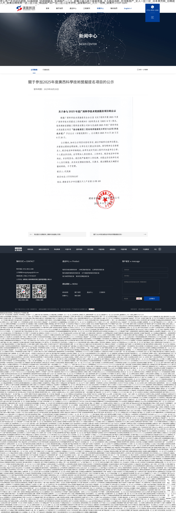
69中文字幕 (88, 331)
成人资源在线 (123, 501)
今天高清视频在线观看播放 (17, 370)
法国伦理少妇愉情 (124, 338)
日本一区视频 (141, 318)
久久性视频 (158, 486)
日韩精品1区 (49, 385)
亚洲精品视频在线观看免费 (163, 320)
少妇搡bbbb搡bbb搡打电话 (130, 335)
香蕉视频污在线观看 (43, 396)
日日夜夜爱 (86, 460)
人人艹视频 (71, 364)
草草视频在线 (4, 418)
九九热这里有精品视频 (105, 435)
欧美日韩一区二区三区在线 (58, 440)
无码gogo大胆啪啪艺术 (109, 346)
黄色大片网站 (32, 499)
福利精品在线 (50, 425)
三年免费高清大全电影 (27, 322)
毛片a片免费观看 (133, 397)
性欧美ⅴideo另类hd (68, 327)
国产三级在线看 (156, 338)
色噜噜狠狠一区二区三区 (68, 385)
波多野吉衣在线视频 (123, 353)
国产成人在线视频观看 (75, 477)
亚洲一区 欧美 (95, 497)
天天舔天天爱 (86, 508)
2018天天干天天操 (123, 383)
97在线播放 (55, 375)
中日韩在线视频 (33, 436)
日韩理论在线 (154, 364)
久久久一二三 (88, 414)
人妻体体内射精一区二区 (95, 457)
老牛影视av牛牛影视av (93, 396)
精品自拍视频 (17, 425)
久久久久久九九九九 (145, 361)
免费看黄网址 (92, 364)
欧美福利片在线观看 (101, 368)
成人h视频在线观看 (79, 348)
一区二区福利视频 (16, 331)
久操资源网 (94, 440)
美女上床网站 (131, 421)
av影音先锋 (142, 455)
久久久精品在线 (19, 414)
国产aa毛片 (50, 374)
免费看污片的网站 (67, 421)
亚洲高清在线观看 (12, 442)
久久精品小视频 (21, 350)
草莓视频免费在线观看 (55, 316)
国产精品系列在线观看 (71, 425)
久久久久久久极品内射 (115, 364)
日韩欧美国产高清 (153, 481)
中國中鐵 (124, 249)
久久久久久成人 (87, 362)
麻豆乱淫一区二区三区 (127, 372)
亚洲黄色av (120, 449)
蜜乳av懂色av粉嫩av (93, 342)
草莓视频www (123, 342)
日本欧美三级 (34, 333)
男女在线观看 (140, 346)
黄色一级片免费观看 (169, 475)
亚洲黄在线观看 (136, 364)
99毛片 (115, 329)
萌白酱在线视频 (128, 333)
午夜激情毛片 (33, 410)
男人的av (119, 322)
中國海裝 (101, 249)
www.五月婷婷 (23, 368)
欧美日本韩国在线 (129, 377)
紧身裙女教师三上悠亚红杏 (102, 427)
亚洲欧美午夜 (97, 359)
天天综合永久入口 (95, 468)
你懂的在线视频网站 (56, 335)
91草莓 (9, 397)
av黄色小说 (89, 359)
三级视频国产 (82, 469)
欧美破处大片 (57, 405)
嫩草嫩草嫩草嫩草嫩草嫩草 (53, 390)
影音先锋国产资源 (32, 350)
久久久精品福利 (151, 449)
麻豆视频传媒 (82, 342)
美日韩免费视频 (159, 445)
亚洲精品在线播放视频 (159, 333)
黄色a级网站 (20, 399)
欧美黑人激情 (63, 348)
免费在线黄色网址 (158, 385)
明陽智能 (30, 249)
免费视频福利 (113, 383)
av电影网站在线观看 (77, 338)
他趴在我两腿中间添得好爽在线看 (11, 335)
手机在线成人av (152, 414)
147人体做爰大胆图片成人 (78, 366)
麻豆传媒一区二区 (20, 401)
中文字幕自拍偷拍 (109, 477)
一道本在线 (99, 377)
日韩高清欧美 (8, 505)
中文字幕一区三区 (59, 473)
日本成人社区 (124, 409)
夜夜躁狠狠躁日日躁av (110, 357)
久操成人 (100, 322)
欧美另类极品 (150, 466)
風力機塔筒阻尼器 (68, 276)
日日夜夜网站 (161, 431)
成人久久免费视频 (62, 475)
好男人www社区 (27, 497)
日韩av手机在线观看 (25, 488)
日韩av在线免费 (155, 394)
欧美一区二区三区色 (53, 505)
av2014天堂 (140, 418)
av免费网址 (163, 473)
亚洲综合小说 (136, 468)
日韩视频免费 (51, 455)
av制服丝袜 (57, 451)
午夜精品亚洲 (63, 383)
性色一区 (30, 316)
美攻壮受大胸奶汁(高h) (22, 326)
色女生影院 (19, 468)
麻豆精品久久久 (112, 331)
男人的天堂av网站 (21, 392)
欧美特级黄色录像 (23, 486)
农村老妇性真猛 (69, 351)
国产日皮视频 (151, 445)
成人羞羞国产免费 (110, 355)
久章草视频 (99, 333)
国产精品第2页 (146, 460)
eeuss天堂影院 (41, 385)
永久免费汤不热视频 (83, 346)
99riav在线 (111, 368)
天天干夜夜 (34, 375)
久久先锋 (128, 320)
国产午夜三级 (19, 403)
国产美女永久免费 (79, 340)
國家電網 (79, 249)
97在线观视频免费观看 (94, 361)
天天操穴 (15, 505)
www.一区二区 (7, 466)
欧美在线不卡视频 (55, 396)
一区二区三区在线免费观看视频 (126, 329)
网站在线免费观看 (99, 327)
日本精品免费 (152, 397)
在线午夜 (68, 499)
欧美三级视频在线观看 (56, 327)
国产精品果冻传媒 (95, 416)
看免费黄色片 (108, 420)
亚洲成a (61, 486)
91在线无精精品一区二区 (23, 431)
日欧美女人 (45, 316)
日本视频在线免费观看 (123, 433)
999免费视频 (90, 506)
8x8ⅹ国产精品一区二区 (22, 436)
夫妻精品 (4, 495)
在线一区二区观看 (15, 375)
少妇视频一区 (35, 484)
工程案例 (102, 292)
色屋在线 (136, 316)
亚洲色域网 (140, 324)
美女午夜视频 (135, 455)
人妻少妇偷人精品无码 (91, 397)
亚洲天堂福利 (90, 493)
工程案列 (86, 8)
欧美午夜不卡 (86, 497)
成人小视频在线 (139, 471)
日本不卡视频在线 (77, 416)
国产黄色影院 (51, 368)
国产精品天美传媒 (73, 444)
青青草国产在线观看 (97, 433)
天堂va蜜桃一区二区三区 (37, 421)
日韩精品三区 (32, 501)
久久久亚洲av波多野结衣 (48, 331)
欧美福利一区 (98, 348)
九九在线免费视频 (56, 418)
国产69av (157, 429)
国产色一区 (48, 342)
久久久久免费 (36, 464)
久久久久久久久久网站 (41, 377)
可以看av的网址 (9, 379)
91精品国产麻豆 (63, 453)
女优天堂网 (71, 322)
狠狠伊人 (38, 372)
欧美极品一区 (78, 508)
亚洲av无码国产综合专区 (90, 394)
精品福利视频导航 (98, 477)
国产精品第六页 (143, 431)
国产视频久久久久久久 (169, 392)
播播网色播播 (15, 512)
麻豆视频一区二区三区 (84, 386)
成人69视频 (51, 362)
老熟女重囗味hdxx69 (82, 385)
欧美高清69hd (72, 468)
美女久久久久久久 (71, 410)
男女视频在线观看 (33, 420)
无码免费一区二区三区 (27, 457)
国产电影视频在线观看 (165, 370)
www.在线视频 (21, 324)
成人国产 (115, 348)
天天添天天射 (162, 481)
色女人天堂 (71, 493)
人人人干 (158, 379)
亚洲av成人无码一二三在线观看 (84, 390)
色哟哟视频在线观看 (84, 458)
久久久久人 (133, 396)
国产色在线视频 (41, 490)
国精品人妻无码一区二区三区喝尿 (28, 355)
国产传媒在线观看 (129, 407)
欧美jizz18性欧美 (62, 444)
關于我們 (59, 8)
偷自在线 (151, 350)
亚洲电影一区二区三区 (77, 435)
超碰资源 (80, 318)
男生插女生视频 (104, 320)
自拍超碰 (63, 353)
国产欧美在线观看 (13, 501)
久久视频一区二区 (133, 444)
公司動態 (34, 69)
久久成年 (98, 375)
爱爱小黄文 (158, 490)
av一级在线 (128, 348)
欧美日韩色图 (114, 427)
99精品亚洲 (28, 435)
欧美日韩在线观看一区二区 (7, 329)
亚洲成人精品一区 (26, 375)
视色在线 (41, 460)
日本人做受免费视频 (33, 397)
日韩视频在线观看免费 (156, 392)
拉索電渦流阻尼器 (98, 270)
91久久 (124, 421)
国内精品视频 (150, 455)
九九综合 (70, 414)
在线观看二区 (89, 355)
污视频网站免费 (152, 396)
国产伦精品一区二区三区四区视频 (92, 436)
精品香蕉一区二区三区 (61, 394)
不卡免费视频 (78, 374)
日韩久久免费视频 (105, 458)
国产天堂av (23, 337)
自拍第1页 (9, 337)
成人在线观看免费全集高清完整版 (95, 453)
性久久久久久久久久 (136, 433)
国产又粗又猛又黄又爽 (150, 471)
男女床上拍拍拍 (57, 421)
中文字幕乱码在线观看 (16, 508)
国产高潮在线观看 (107, 348)
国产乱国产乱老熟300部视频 (29, 329)
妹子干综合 (83, 381)
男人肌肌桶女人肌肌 (31, 324)
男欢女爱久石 (116, 484)
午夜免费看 (72, 453)
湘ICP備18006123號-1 (23, 309)
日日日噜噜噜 (119, 368)
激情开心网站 (153, 353)
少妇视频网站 (134, 414)
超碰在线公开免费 (107, 351)
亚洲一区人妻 (148, 351)
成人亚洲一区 (37, 331)
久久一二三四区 (45, 359)
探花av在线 (80, 468)
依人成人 (68, 435)
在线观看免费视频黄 (83, 410)
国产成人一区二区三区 (142, 359)
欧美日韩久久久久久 (69, 337)
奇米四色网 (165, 350)
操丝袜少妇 (115, 342)
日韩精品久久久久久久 (148, 409)
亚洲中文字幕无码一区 (8, 361)
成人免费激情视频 (26, 374)
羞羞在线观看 (42, 394)
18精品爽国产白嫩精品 (168, 423)
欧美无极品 (74, 372)
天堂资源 (79, 488)
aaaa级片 (152, 327)
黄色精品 (51, 324)
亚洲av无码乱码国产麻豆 (92, 320)
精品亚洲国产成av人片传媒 (156, 359)
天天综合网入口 (44, 435)
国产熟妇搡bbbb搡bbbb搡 (93, 510)
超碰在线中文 (72, 447)
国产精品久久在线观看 (7, 327)
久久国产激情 (125, 403)
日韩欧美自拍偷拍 (80, 493)
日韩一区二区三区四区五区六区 (111, 460)
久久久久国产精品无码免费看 (15, 475)
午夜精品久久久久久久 (61, 401)
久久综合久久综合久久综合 (46, 366)
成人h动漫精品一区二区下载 (60, 458)
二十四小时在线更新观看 (66, 375)
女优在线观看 (40, 320)
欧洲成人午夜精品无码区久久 (16, 479)
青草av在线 (109, 475)
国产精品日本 (92, 377)
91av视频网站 (161, 397)
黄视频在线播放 (112, 414)
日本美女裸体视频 (159, 466)
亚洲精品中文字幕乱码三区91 (62, 366)
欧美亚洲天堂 (11, 409)
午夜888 (107, 453)
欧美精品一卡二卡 (131, 350)
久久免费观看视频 (36, 429)
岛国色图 (155, 316)
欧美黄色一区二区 (148, 322)
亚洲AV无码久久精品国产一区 (42, 322)
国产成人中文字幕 (125, 460)
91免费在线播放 (145, 386)
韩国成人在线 (26, 477)
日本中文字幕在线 (72, 495)
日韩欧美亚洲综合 (93, 490)
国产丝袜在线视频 (143, 327)
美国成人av (99, 403)
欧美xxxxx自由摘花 (155, 331)
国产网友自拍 (6, 421)
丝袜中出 (171, 429)
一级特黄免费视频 (62, 447)
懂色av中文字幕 (171, 416)
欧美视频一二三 (52, 493)
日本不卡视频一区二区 (90, 357)
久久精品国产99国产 (124, 331)
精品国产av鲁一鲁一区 (20, 366)
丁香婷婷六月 (79, 440)
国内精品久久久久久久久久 (20, 316)
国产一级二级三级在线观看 (127, 351)
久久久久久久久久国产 (135, 409)
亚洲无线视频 (90, 327)
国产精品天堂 (56, 353)
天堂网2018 (153, 501)
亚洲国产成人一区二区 (134, 399)
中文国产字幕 (120, 355)
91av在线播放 (54, 329)
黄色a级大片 (67, 481)
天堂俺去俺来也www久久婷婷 (29, 346)
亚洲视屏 (136, 458)
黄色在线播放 (95, 425)
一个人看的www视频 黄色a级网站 (122, 440)
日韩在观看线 (122, 320)
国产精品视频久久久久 (160, 322)
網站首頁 (65, 292)
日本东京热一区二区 (67, 405)
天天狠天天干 (159, 375)
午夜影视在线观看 (48, 357)
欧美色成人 (160, 501)
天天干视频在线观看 (169, 357)
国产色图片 (130, 503)
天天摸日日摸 (100, 418)
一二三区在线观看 (75, 438)
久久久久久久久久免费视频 (125, 316)
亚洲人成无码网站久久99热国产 (164, 381)
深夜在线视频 (87, 338)
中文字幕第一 (102, 492)
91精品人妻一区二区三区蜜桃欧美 (76, 326)
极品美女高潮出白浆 (13, 440)
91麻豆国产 (46, 409)
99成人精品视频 (22, 442)
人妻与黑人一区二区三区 (138, 370)
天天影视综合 (79, 337)
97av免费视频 (24, 364)
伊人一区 (166, 340)
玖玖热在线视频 (76, 379)
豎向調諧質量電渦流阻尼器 (71, 273)
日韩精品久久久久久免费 (148, 379)
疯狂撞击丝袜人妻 (11, 396)
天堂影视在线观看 (165, 377)
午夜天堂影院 (105, 338)
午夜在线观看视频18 (91, 353)
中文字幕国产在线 (113, 324)
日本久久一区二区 (80, 327)
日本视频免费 (91, 381)
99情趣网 (63, 396)
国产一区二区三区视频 (140, 445)
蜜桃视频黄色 (85, 503)
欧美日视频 (92, 333)
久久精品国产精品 (38, 497)
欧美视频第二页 (99, 370)
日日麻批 (152, 340)
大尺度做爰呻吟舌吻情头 (168, 458)
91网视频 (7, 357)
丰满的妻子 (123, 423)
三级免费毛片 (11, 436)
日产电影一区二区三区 (40, 405)
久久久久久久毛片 (24, 423)
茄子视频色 (132, 359)
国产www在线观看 (101, 374)
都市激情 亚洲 (139, 344)
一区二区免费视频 (143, 353)
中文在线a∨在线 (87, 473)
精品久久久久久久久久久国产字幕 (107, 388)
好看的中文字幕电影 (18, 460)
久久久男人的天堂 (34, 466)
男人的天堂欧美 (93, 503)
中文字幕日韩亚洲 (17, 333)
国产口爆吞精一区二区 (14, 353)
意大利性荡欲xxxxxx (90, 340)
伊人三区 (172, 386)
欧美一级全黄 (125, 481)
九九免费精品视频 (108, 333)
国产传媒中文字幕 (143, 381)
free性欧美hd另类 (34, 364)
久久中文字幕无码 (86, 438)
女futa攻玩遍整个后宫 (125, 506)
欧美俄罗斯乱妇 (123, 429)
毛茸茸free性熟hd (108, 403)
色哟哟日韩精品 (84, 350)
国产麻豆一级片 (34, 423)
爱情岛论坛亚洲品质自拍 (75, 394)
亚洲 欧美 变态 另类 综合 (40, 379)
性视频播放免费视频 (80, 370)
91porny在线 (61, 435)
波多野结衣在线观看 (105, 490)
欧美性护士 (62, 457)
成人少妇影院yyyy (161, 366)
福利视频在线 (22, 377)
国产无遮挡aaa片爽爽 (57, 355)
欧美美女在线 (33, 407)
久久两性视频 (11, 429)
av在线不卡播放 (80, 453)
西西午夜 (93, 418)
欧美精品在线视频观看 (157, 348)
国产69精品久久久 (106, 445)
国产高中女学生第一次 (61, 324)
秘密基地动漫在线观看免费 (139, 457)
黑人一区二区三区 (170, 348)
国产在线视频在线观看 (16, 381)
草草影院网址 (152, 337)
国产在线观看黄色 (7, 407)
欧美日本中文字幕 (76, 412)
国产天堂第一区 (15, 322)
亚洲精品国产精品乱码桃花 (91, 316)
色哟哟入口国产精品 (157, 335)
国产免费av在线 (21, 445)
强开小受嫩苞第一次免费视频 (94, 383)
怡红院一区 (78, 418)
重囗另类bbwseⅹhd (37, 481)
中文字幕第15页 (49, 416)
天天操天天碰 (30, 392)
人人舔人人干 (41, 407)
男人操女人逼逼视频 (13, 342)
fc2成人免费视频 (74, 388)
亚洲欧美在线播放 (43, 324)
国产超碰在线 (158, 420)
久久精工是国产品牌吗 (33, 344)
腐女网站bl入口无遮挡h (117, 416)
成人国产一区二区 (24, 348)
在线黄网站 (116, 318)
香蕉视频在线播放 (144, 331)
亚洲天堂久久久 (167, 342)
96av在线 (6, 455)
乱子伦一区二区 (79, 322)
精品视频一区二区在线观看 (147, 425)
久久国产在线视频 (117, 471)
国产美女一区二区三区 (78, 331)
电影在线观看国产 (95, 350)
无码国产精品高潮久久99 (37, 342)
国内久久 (64, 390)
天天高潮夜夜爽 (148, 346)
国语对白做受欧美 (74, 492)
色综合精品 (41, 346)
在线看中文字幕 (114, 359)
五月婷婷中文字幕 (76, 466)
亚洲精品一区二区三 (153, 377)
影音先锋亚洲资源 (82, 377)
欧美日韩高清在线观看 (30, 396)
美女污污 (41, 351)
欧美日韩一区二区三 (123, 438)
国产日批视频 (92, 405)
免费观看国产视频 (50, 318)
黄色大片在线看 (32, 337)
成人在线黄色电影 (64, 329)
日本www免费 (146, 492)
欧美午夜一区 (128, 355)
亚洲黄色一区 (128, 375)
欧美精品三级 (158, 326)
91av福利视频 (45, 327)
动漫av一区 (171, 486)
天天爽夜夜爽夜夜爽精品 (44, 337)
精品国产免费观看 (43, 388)
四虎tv (143, 503)
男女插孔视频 (18, 320)
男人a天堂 (70, 348)
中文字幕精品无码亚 (117, 445)
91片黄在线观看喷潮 (58, 433)
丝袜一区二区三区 (132, 327)
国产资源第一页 (55, 350)
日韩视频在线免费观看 (134, 326)
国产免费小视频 (79, 355)
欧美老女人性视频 (44, 333)
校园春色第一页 (27, 449)
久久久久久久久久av (124, 361)
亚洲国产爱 (137, 386)
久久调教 (167, 359)
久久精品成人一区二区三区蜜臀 (23, 379)
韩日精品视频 (129, 458)
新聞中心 (100, 8)
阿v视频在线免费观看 (123, 390)
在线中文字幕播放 (15, 457)
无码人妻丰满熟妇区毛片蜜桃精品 (70, 350)
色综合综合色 (4, 388)
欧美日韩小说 (46, 418)
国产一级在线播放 (53, 364)
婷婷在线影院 (135, 374)
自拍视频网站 (38, 418)
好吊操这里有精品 (21, 361)
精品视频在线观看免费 (131, 381)
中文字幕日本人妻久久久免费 (107, 385)
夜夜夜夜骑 (160, 508)
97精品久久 (77, 324)
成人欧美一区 (58, 506)
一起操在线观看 (82, 405)
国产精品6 (67, 433)
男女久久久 (168, 506)
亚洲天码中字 (150, 438)
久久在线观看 (27, 468)
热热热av (80, 436)
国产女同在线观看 (160, 510)
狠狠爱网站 (111, 421)
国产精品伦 (147, 342)
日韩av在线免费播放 (6, 316)
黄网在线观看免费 (65, 344)
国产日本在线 (140, 329)
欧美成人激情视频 (46, 431)
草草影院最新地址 (64, 388)
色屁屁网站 (66, 436)
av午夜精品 (165, 355)
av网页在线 (65, 438)
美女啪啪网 (66, 423)
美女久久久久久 (65, 372)
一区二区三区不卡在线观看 (165, 451)
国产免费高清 (69, 508)
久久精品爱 (133, 390)
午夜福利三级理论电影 (45, 381)
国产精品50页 (4, 359)
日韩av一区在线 (60, 482)
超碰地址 (132, 442)
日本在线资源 (27, 495)
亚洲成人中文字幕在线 (123, 414)
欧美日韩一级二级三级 (147, 326)
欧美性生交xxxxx (89, 318)
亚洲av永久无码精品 (144, 444)
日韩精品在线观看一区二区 (29, 390)
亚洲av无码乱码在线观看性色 (33, 409)
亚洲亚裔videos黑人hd (131, 416)
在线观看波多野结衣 (152, 401)
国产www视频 (69, 340)
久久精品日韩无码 (122, 326)
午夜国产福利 (131, 482)
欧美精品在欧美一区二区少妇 (163, 462)
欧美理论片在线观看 (110, 390)
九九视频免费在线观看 (107, 362)
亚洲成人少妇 (20, 412)
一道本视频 (112, 322)
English (128, 8)
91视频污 (147, 394)
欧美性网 (150, 457)
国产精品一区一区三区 (137, 368)
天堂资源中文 (134, 353)
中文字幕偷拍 (133, 412)
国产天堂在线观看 (27, 331)
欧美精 (129, 401)
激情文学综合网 (33, 394)
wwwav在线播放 (95, 399)
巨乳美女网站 (7, 333)
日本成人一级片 (126, 394)
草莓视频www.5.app (125, 425)
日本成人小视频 (166, 338)
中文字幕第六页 (22, 359)
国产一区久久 (35, 488)
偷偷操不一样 (133, 318)
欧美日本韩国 (19, 495)
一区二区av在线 (124, 492)
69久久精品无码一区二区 (104, 353)
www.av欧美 (102, 335)
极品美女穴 (57, 385)
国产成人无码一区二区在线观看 (76, 407)
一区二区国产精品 (99, 493)
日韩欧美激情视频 (16, 390)
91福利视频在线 (96, 438)
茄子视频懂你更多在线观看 (58, 326)
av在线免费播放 (96, 338)
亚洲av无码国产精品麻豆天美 (99, 324)
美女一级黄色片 (22, 386)
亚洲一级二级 (168, 414)
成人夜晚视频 (66, 361)
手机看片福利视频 (8, 320)
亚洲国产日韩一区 (33, 366)
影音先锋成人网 (44, 488)
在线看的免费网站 (169, 385)
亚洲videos (39, 447)
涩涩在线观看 (4, 353)
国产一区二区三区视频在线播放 (109, 316)
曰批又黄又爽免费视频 (116, 375)
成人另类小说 (47, 353)
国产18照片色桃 (165, 362)
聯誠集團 (57, 249)
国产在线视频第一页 (14, 503)
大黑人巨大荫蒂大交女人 (163, 410)
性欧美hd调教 (146, 451)
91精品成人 (92, 346)
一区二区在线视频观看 (101, 410)
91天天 (77, 486)
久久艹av (80, 462)
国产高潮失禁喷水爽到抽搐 (128, 495)
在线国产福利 (102, 394)
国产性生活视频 (119, 366)
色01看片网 (60, 359)
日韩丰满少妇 (164, 429)
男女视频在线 (56, 342)
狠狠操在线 (152, 366)
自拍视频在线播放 (142, 362)
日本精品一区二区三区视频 (63, 379)
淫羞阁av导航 (74, 471)
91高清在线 (19, 449)
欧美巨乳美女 (159, 340)
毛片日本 (82, 401)
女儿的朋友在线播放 (36, 383)
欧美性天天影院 (9, 351)
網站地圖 (158, 309)
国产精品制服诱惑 (54, 412)
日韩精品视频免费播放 (157, 361)
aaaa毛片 (166, 427)
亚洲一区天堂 (101, 326)
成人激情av (59, 462)
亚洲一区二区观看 (136, 460)
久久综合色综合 (53, 388)
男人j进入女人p (106, 409)
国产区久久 (79, 364)
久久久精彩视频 (49, 451)
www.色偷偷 (64, 357)
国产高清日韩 (108, 418)
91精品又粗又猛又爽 (158, 351)
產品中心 (73, 8)
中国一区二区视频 (110, 327)
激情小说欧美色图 (20, 510)
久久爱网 (104, 361)
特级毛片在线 (107, 407)
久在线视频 (139, 340)
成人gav (102, 425)
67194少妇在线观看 (91, 492)
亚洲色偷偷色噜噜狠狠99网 (63, 331)
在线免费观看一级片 (161, 468)
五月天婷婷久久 (21, 433)
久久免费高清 (120, 344)
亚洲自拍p (61, 340)
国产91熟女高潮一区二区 (47, 401)
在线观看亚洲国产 (21, 458)
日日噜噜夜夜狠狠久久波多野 (11, 447)
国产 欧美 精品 (72, 346)
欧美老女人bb (118, 462)
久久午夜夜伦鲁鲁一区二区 (164, 337)
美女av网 (53, 359)
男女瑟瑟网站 (131, 346)
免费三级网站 (114, 506)
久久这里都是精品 (62, 322)
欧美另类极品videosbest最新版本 (40, 492)
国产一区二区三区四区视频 (126, 337)
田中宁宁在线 (135, 425)
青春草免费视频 (127, 468)
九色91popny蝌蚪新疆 (11, 486)
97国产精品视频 (64, 386)
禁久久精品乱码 (150, 375)
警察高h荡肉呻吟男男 (41, 392)
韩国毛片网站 (136, 320)
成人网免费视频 (14, 423)
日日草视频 (144, 320)
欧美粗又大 (148, 473)
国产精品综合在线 (119, 379)
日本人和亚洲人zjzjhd (146, 316)
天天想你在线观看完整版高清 (117, 350)
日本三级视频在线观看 (6, 425)
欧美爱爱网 (146, 340)
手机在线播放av (73, 506)
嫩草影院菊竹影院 (146, 436)
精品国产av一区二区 (167, 418)
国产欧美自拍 (155, 477)
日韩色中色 (72, 368)
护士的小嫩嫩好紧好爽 (157, 412)
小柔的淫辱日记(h (73, 401)
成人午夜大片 (115, 423)
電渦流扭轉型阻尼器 (82, 276)
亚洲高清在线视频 (133, 357)
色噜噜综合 (159, 475)
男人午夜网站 (27, 473)
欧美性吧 (114, 353)
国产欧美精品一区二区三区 (21, 327)
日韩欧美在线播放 (45, 453)
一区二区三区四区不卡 (107, 444)
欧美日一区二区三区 (79, 353)
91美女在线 (145, 366)
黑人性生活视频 (113, 486)
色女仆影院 (79, 431)
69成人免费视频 (164, 329)
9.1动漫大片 (45, 335)
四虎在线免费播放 (41, 425)
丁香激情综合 (78, 351)
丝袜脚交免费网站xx (13, 364)
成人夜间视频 (59, 374)
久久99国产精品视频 (20, 344)
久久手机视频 (139, 351)
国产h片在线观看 (156, 324)
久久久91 (18, 329)
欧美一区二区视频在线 (138, 394)
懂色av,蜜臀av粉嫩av (16, 471)
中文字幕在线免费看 (87, 445)
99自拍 (22, 338)
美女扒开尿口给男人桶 (100, 412)
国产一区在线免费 (168, 442)
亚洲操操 (83, 442)
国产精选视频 (44, 423)
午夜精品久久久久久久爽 (119, 392)
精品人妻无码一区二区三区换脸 (41, 449)
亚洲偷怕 (111, 464)
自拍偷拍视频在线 (54, 442)
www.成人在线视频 (140, 462)
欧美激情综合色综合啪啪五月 (13, 340)
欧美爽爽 (80, 372)
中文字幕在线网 (27, 318)
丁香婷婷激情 (53, 468)
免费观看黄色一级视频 (60, 399)
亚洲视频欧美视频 (105, 505)
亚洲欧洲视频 (55, 445)
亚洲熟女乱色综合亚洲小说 (12, 374)
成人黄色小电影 (116, 420)
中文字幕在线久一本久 (14, 477)
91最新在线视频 (6, 427)
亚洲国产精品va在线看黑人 (94, 479)
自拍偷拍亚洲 (29, 338)
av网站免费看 (23, 501)
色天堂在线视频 (15, 338)
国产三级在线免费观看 (156, 357)
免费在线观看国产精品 (152, 407)
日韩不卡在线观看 (113, 361)
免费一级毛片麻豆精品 (35, 335)
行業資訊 (46, 69)
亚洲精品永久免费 (5, 390)
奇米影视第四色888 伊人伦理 (73, 473)
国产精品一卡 (8, 405)
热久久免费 (39, 433)
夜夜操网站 (57, 357)
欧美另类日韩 (149, 503)
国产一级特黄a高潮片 (123, 396)
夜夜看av (71, 357)
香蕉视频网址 (52, 475)
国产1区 (144, 377)
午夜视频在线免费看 (75, 329)
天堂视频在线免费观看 (36, 357)
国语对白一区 (126, 455)
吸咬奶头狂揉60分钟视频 (121, 397)
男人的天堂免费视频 (148, 429)
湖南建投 (113, 249)
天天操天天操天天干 (53, 344)
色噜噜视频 (154, 451)
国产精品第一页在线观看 (148, 468)
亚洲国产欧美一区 (8, 318)
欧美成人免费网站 (116, 335)
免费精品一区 (65, 320)
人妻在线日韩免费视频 (164, 353)
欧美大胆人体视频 (122, 357)
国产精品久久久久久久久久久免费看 (125, 340)
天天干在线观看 (34, 326)
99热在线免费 (150, 374)
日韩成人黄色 (87, 372)
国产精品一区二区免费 (21, 394)
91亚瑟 (109, 335)
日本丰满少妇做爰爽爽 (54, 372)
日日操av (142, 372)
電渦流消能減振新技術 (69, 270)
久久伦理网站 (115, 501)
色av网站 (50, 405)
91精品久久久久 (73, 342)
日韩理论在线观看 (69, 486)
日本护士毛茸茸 (85, 324)
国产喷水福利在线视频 (126, 464)
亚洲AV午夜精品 (31, 433)
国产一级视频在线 (39, 457)
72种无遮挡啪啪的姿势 (141, 337)
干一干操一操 (118, 455)
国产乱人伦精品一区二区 (124, 374)
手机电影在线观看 (8, 473)
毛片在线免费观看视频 (139, 466)
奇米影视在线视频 (35, 327)
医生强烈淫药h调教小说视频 (87, 375)
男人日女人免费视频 (38, 427)
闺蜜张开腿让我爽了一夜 (8, 394)
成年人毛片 (130, 410)
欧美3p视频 (143, 420)
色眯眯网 (151, 442)
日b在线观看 (66, 338)
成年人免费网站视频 (157, 342)
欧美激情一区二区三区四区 (108, 396)
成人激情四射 (138, 477)
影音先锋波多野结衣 (135, 492)
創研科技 (148, 309)
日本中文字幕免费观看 (110, 433)
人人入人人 (160, 414)
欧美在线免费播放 (11, 324)
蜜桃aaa (8, 385)
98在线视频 (128, 436)
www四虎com (13, 455)
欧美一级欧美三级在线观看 (40, 493)
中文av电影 (80, 403)
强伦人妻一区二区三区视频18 (135, 392)
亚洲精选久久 (98, 351)
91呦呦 (45, 462)
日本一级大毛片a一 (44, 326)
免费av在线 (171, 374)
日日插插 (56, 414)
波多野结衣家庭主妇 (97, 501)
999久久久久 (19, 429)
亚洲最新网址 (170, 368)
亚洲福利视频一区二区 (29, 320)
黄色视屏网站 (73, 403)
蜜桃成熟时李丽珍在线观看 (100, 331)
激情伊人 (142, 374)
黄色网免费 (150, 420)
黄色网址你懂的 (69, 362)
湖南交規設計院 (44, 249)
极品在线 (99, 346)
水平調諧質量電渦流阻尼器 (90, 273)
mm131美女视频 (9, 414)
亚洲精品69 (164, 394)
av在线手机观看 (80, 368)
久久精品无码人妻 (61, 318)
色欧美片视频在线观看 (25, 493)
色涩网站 (70, 324)
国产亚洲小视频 (59, 425)
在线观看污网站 (159, 327)
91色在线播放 (56, 320)
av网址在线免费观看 (36, 477)
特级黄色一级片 (74, 361)
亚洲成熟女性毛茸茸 (159, 368)
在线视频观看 (151, 388)
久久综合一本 (54, 348)
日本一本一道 (78, 362)
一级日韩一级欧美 (18, 405)
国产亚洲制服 (151, 320)
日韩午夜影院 (48, 320)
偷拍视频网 (149, 385)
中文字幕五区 (133, 481)
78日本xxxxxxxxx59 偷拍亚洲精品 (25, 372)
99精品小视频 (55, 383)
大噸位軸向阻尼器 (84, 270)
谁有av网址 (46, 479)
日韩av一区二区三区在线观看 (68, 377)
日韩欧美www (102, 440)
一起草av (152, 381)
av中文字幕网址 (148, 368)
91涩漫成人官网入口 (44, 355)
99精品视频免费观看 (114, 495)
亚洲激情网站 (107, 377)
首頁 (47, 8)
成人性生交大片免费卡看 (69, 431)
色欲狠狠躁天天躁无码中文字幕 (16, 435)
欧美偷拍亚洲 (101, 340)
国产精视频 (147, 324)
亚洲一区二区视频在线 (96, 488)
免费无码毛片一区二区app (108, 438)
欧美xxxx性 (11, 495)
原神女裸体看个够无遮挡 (92, 449)
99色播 (30, 482)
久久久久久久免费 (88, 351)
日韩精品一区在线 (92, 326)
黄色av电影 (158, 350)
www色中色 (101, 397)
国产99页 (81, 505)
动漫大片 (54, 337)
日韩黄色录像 (143, 490)
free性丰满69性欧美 (43, 442)
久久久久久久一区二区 (56, 333)
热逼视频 (36, 460)
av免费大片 (97, 445)
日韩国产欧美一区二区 (73, 457)
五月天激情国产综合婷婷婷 (162, 455)
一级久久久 (168, 383)
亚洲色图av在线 (90, 368)
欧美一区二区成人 (45, 466)
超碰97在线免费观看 (76, 392)
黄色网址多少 (63, 495)
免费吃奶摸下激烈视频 (141, 421)
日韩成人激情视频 (164, 407)
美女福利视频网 (20, 409)
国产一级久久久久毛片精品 (162, 409)
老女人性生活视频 (33, 368)
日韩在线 (44, 362)
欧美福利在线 (145, 364)
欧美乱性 (24, 420)
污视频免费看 (18, 318)
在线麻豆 (68, 429)
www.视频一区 (48, 386)
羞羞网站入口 (107, 457)
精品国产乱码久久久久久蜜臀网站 (128, 427)
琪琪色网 (148, 372)
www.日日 (143, 401)
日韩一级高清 (107, 471)
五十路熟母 (159, 427)
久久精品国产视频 (143, 475)
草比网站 (172, 327)
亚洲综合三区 (90, 407)
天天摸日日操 (160, 493)
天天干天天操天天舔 (29, 416)
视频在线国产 (106, 375)
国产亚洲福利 (104, 486)
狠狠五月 (92, 410)
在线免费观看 (116, 409)
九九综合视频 (68, 479)
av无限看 (65, 506)
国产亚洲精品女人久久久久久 (70, 335)
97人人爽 (106, 322)
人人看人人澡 (113, 320)
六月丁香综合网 (109, 340)
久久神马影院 (53, 435)
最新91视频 (133, 324)
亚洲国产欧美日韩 (119, 333)
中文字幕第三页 (79, 451)
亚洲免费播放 (54, 340)
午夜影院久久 (46, 477)
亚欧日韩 (159, 484)
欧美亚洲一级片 (157, 423)
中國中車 (68, 249)
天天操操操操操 (147, 338)
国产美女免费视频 (149, 344)
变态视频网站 (12, 469)
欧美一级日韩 (144, 458)
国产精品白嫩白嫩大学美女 (148, 403)
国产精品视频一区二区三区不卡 (77, 383)
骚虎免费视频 (60, 351)
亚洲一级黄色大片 (98, 451)
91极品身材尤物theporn (132, 490)
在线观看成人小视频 (68, 316)
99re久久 (85, 364)
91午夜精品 (43, 503)
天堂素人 (62, 429)
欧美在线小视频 (131, 423)
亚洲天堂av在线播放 (136, 322)
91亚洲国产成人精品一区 (99, 473)
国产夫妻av (69, 396)
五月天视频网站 (32, 442)
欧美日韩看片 (148, 418)
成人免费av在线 (61, 460)
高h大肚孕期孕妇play (50, 497)
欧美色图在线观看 (10, 462)
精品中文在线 (11, 468)
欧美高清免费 (134, 331)
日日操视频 (16, 337)
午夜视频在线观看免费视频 (12, 346)
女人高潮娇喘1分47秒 (91, 322)
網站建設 (141, 309)
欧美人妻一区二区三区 (118, 436)
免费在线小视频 (81, 359)
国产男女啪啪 (68, 469)
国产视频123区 (79, 316)
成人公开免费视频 (62, 468)
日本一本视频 (52, 392)
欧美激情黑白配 (24, 385)
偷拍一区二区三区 (108, 318)
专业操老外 (126, 462)
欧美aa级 (107, 506)
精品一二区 (56, 386)
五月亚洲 (75, 333)
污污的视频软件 (134, 469)
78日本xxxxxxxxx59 (43, 329)
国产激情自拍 (106, 359)
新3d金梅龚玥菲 (12, 359)
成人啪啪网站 (27, 362)
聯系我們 (114, 8)
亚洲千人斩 (48, 346)
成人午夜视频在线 (10, 392)
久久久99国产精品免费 (154, 458)
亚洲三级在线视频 (94, 385)
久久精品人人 (94, 435)
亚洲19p (60, 337)
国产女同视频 (55, 449)
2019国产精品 (135, 435)
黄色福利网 (54, 444)
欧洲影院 (53, 322)
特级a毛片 (82, 344)
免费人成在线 (26, 353)
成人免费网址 (114, 338)
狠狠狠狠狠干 (11, 431)
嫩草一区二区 (74, 344)
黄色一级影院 (31, 386)
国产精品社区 (157, 418)
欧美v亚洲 (33, 340)
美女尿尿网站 (48, 421)
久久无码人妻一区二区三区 (135, 342)
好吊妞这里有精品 (112, 386)
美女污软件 (122, 418)
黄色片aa (144, 479)
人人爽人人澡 (111, 381)
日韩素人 (31, 469)
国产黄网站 (131, 501)
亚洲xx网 (87, 401)
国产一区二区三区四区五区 (166, 401)
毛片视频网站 (135, 361)
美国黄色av (163, 499)
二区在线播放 (168, 335)
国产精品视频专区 (94, 486)
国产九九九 (152, 475)
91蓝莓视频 (118, 421)
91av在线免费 (123, 401)
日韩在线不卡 (73, 320)
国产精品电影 (135, 510)
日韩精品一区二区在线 (160, 374)
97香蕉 (167, 327)
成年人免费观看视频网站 (111, 429)
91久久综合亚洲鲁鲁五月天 (75, 399)
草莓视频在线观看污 (142, 350)
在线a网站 (69, 353)
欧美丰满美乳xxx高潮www (7, 326)
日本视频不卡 (108, 329)
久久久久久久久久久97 (138, 385)
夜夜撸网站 (27, 429)
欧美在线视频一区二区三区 (162, 344)
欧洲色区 (146, 392)
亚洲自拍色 (93, 329)
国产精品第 (33, 348)
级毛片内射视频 (71, 488)
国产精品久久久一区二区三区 (91, 462)
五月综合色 (75, 481)
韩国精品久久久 (99, 506)
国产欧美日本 (98, 318)
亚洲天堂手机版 (37, 440)
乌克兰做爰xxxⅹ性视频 (140, 410)
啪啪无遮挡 (11, 403)
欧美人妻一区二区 (151, 318)
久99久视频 (25, 335)
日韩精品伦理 (88, 451)
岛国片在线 (88, 344)
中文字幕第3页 (161, 318)
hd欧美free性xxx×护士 (63, 392)
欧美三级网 (56, 346)
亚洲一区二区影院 (144, 357)
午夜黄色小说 (38, 316)
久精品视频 (111, 399)
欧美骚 (75, 405)
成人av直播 (151, 479)
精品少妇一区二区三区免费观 (111, 479)
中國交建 (135, 249)
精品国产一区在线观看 (90, 337)
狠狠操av (108, 342)
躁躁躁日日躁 (137, 355)
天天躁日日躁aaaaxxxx (101, 366)
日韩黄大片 (14, 499)
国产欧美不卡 (158, 503)
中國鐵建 (146, 249)
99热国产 (44, 372)
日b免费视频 (76, 381)
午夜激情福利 (169, 403)
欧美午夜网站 (163, 469)
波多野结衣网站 (4, 375)
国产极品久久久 (156, 372)
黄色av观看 (43, 344)
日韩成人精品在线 (65, 412)
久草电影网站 (10, 362)
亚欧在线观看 (24, 410)
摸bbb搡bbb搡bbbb (38, 318)
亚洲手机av (127, 486)
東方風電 (90, 249)
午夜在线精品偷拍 (87, 477)
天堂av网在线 (31, 377)
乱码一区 (13, 421)
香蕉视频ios (78, 460)
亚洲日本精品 (18, 362)
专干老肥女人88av (72, 318)
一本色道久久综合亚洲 (138, 348)
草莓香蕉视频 (42, 368)
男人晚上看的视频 (164, 316)
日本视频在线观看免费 (103, 337)
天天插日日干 (43, 455)
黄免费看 (9, 506)
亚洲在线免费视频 (143, 497)
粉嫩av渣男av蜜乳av (168, 324)
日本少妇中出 (86, 329)
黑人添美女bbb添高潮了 (109, 344)
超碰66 (35, 388)
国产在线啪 (3, 440)
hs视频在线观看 (59, 362)
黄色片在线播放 (39, 416)
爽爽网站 (130, 477)
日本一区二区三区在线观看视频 (95, 442)
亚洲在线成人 (64, 342)
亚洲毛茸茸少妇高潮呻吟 (51, 495)
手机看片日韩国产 (122, 346)
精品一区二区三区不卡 (14, 388)
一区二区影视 (48, 338)
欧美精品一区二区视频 (145, 335)
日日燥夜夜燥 (124, 318)
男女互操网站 (84, 361)
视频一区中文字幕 (124, 324)
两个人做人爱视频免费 (88, 374)
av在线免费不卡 (18, 416)
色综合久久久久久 (87, 379)
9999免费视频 (141, 390)
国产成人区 (83, 388)
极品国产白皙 (110, 379)
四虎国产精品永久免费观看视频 (117, 410)
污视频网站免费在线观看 (79, 479)
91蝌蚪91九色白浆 (170, 351)
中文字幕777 (26, 333)
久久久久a (142, 435)
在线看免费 (124, 477)
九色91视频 (26, 357)
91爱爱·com (153, 421)
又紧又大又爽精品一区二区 (151, 329)
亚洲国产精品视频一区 (146, 333)
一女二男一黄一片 (79, 414)
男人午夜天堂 (50, 394)
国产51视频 (89, 444)
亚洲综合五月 (86, 418)
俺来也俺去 (118, 394)
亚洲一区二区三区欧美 (34, 359)
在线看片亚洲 (64, 477)
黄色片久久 (81, 320)
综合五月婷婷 (83, 481)
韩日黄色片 (15, 427)
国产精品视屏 (106, 510)
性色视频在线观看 (36, 473)
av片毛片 (12, 372)
